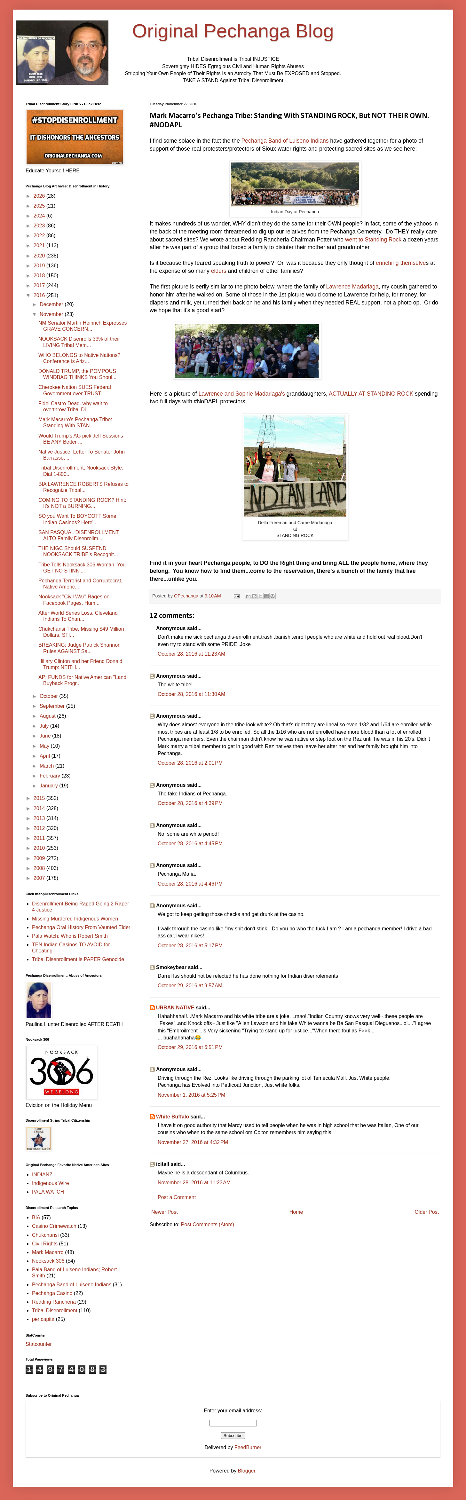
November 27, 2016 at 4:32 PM (193, 1142)
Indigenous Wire (50, 1183)
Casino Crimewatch (54, 1226)
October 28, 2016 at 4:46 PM (190, 884)
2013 (40, 818)
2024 (40, 215)
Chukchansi (45, 1235)
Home (296, 1212)
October (49, 696)
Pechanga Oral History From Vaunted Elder (81, 927)
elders (218, 271)
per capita (43, 1319)
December (52, 304)
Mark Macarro (48, 1252)
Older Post (427, 1212)
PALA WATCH (48, 1192)
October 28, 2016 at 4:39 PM (190, 803)
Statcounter (39, 1344)
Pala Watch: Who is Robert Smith (70, 936)
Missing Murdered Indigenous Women (75, 918)
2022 (40, 235)
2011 (40, 838)
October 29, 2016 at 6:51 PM (190, 1047)
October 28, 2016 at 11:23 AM (191, 654)
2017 (40, 285)
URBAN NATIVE (175, 1007)
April (45, 756)
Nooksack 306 (48, 1261)
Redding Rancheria (54, 1302)
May (45, 746)
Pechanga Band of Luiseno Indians (285, 141)
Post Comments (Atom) (207, 1224)
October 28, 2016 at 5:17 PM (190, 945)
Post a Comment (177, 1197)
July (45, 726)
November (52, 314)
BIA (36, 1217)
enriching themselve (401, 263)
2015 (40, 798)
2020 (40, 255)
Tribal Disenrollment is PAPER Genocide (78, 959)
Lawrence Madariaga (352, 286)
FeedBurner (248, 1447)
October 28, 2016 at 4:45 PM (190, 843)
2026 (40, 196)
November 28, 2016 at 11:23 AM (194, 1182)
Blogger (246, 1470)
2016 (40, 295)
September (53, 706)
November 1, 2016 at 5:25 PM (191, 1095)
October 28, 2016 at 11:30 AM (191, 694)
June (46, 735)
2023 (40, 225)
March (47, 766)
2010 (40, 848)
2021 (40, 245)
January (49, 785)
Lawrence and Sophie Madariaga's (242, 394)
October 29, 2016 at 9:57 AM (190, 985)
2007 (40, 878)
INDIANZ (42, 1174)
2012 (40, 828)
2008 (40, 868)
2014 (40, 808)
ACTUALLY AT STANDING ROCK (371, 394)
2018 (40, 275)
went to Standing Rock (373, 239)
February (50, 775)
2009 (40, 858)
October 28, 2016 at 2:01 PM (190, 763)
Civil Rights (45, 1243)
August (48, 716)
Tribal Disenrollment (54, 1310)
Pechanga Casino (52, 1293)
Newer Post (164, 1212)
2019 (40, 265)
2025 (40, 206)
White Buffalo (172, 1116)
